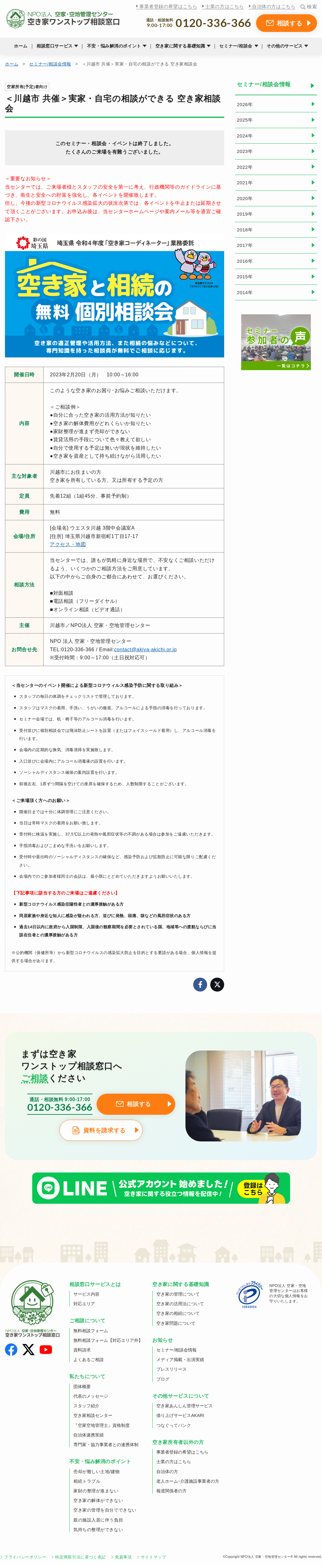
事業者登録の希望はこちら (168, 6)
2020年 (245, 198)
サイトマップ (153, 1557)
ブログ (162, 1379)
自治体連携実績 (88, 1434)
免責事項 (123, 1557)
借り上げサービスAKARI (180, 1415)
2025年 (245, 120)
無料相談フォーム (90, 1330)
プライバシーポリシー (25, 1557)
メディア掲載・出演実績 (180, 1359)
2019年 (245, 214)
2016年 (245, 261)
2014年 (245, 292)
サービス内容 (86, 1294)
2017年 (245, 245)
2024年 (245, 135)
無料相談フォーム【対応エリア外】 (108, 1340)
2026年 (245, 104)
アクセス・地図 (68, 544)
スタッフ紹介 (86, 1405)
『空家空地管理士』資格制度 (101, 1425)
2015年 (245, 276)
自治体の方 (167, 1471)
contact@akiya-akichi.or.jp (145, 649)
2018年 (245, 229)
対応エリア (84, 1303)
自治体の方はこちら (273, 6)
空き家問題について (175, 1323)
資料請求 (82, 1349)
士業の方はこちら (224, 6)
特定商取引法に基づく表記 (80, 1557)
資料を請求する (104, 1130)
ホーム (21, 45)
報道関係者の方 (171, 1490)
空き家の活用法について (180, 1303)
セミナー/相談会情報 (50, 63)
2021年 (245, 182)
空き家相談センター (92, 1415)
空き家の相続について (178, 1313)
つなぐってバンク (173, 1425)
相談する (289, 23)
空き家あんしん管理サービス (184, 1405)
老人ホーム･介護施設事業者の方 (187, 1481)
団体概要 (82, 1386)
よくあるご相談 (88, 1359)
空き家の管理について (178, 1294)
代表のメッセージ (90, 1396)
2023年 (245, 151)
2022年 (245, 167)
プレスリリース (171, 1369)
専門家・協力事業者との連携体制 (105, 1444)
